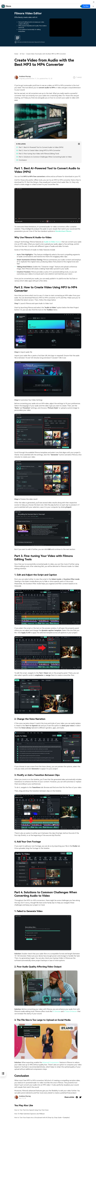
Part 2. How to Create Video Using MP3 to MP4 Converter (39, 150)
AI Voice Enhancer (70, 1011)
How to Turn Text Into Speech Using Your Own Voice (31, 1110)
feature (52, 242)
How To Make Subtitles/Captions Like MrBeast (29, 1114)
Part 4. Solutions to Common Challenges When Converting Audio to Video (45, 157)
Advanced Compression (50, 1062)
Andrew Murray (25, 76)
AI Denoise (56, 1011)
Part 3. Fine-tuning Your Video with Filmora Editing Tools (39, 154)
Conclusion (23, 160)
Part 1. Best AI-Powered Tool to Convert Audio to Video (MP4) (41, 147)
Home (16, 54)
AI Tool (22, 54)
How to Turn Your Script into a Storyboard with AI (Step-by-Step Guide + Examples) (42, 1117)
